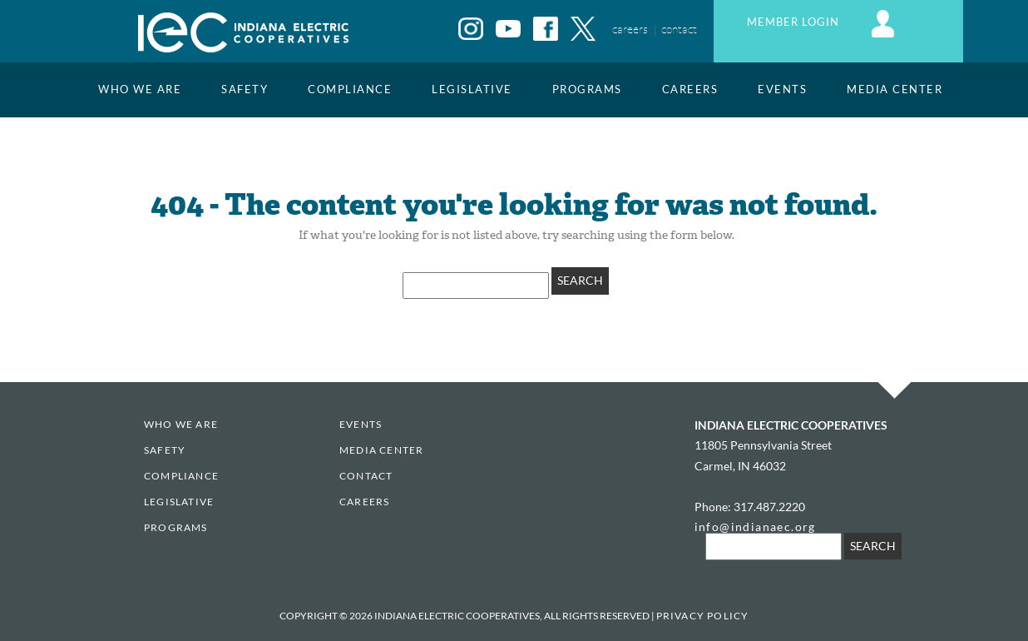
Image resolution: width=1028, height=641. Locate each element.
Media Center (894, 89)
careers (630, 29)
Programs (587, 89)
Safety (244, 89)
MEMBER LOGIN (823, 22)
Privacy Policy (702, 615)
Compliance (350, 89)
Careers (690, 89)
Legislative (472, 89)
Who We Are (139, 89)
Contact (366, 476)
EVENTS (782, 89)
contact (679, 29)
